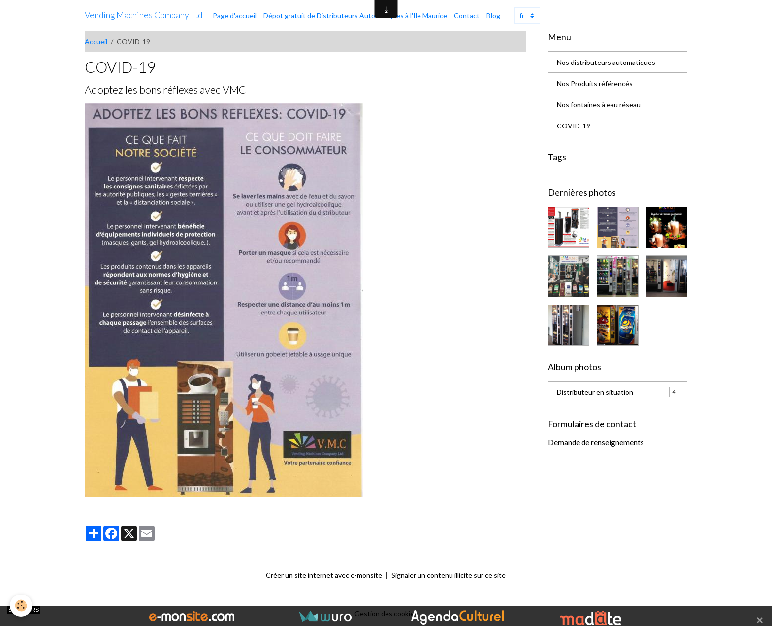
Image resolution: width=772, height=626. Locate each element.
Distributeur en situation (617, 392)
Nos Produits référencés (595, 83)
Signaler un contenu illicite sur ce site (448, 575)
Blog (493, 15)
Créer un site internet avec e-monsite (324, 575)
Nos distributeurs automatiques (606, 62)
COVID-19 (573, 126)
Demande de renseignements (596, 442)
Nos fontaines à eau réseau (599, 104)
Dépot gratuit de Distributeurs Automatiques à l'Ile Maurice (355, 15)
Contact (467, 15)
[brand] (143, 15)
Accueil (96, 41)
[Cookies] (21, 606)
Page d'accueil (235, 15)
